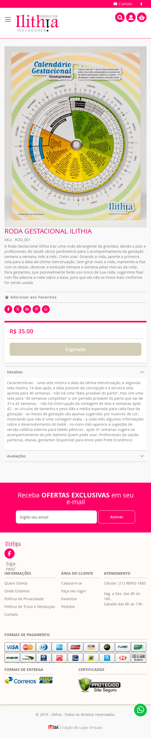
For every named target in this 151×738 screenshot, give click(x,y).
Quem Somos (16, 583)
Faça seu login (73, 590)
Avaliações (16, 456)
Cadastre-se (71, 583)
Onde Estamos (17, 590)
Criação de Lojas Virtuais (75, 727)
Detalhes (15, 372)
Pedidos (68, 606)
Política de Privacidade (24, 598)
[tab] (75, 372)
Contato (11, 614)
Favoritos (69, 598)
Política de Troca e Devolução (29, 606)
